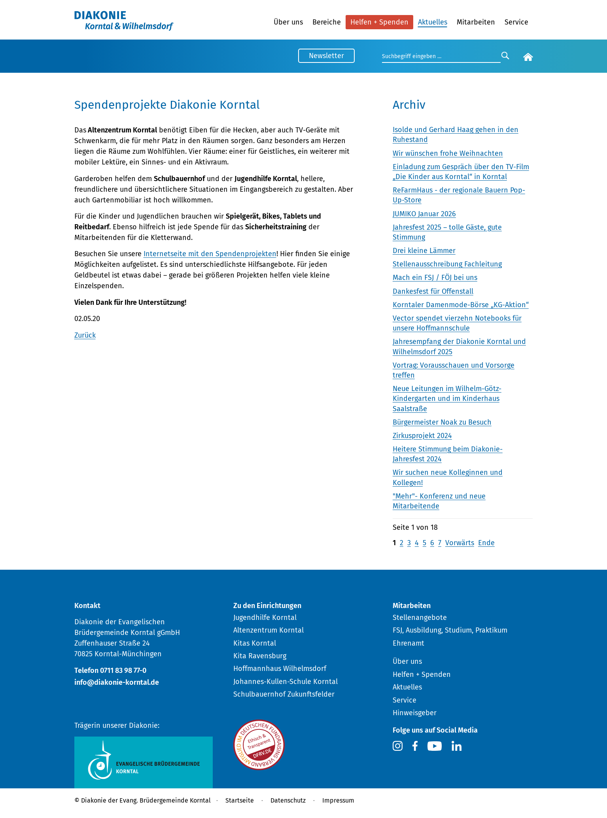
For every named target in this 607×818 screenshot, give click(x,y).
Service (516, 22)
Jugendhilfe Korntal (265, 617)
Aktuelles (432, 22)
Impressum (338, 800)
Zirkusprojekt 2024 (422, 435)
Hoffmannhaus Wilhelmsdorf (279, 668)
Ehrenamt (408, 643)
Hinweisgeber (415, 712)
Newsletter (326, 55)
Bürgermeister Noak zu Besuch (442, 422)
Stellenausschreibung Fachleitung (447, 264)
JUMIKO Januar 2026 (424, 214)
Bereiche (326, 22)
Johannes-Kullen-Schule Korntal (285, 681)
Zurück (85, 335)
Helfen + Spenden (379, 22)
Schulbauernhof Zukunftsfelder (284, 694)
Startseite (239, 800)
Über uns (288, 22)
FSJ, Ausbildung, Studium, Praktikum (450, 630)
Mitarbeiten (476, 22)
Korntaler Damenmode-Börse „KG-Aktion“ (461, 304)
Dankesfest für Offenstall (433, 291)
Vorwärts (459, 542)
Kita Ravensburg (259, 656)
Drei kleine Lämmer (424, 250)
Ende (486, 542)
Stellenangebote (420, 617)
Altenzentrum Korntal (268, 630)
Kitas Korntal (254, 643)
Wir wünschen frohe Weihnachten (448, 153)
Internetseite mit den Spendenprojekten (210, 253)
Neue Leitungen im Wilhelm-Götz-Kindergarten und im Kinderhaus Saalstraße (447, 398)
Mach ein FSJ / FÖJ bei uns (435, 277)
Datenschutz (288, 800)
